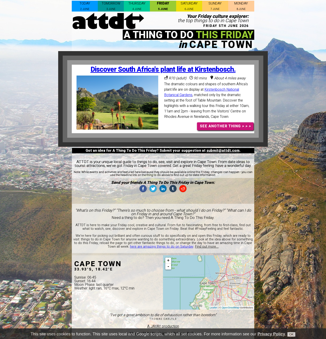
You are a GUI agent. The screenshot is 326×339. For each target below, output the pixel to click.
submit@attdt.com (223, 150)
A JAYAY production (163, 326)
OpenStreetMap (230, 307)
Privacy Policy (271, 336)
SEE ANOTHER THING (225, 126)
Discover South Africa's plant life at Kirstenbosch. (163, 69)
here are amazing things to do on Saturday (161, 246)
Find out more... (207, 246)
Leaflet (213, 307)
